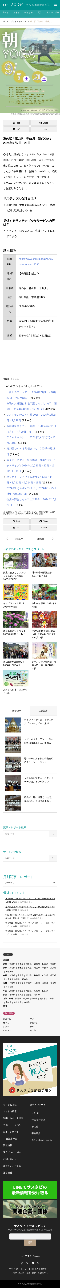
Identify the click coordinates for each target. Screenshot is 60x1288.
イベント (7, 1030)
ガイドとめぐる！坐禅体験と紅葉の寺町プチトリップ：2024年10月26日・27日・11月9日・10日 (31, 466)
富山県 (20, 975)
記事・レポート (11, 1131)
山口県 (45, 991)
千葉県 (45, 968)
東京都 (53, 968)
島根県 (20, 991)
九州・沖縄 (8, 998)
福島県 (53, 964)
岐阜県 (8, 979)
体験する (28, 12)
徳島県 (12, 995)
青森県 (12, 964)
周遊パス (7, 1019)
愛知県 (25, 979)
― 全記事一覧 (10, 1138)
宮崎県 (8, 1002)
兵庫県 (45, 983)
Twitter (27, 1263)
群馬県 (29, 968)
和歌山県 (9, 987)
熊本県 (43, 998)
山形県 (45, 964)
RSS (38, 1263)
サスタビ (23, 1284)
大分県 (51, 998)
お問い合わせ (10, 1159)
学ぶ (32, 1019)
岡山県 (29, 991)
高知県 (37, 995)
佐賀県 (26, 998)
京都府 (29, 983)
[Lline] (16, 129)
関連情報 (7, 1145)
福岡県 (18, 998)
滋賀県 (20, 983)
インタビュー (38, 1113)
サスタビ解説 (38, 1120)
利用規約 (34, 1269)
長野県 (53, 975)
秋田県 (29, 964)
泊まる (16, 12)
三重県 (12, 983)
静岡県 (17, 979)
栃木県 (20, 968)
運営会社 (7, 1172)
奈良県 (53, 983)
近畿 (5, 983)
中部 (5, 975)
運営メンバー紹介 (12, 1152)
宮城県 (37, 964)
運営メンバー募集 (12, 1165)
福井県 (37, 975)
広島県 (37, 991)
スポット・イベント (13, 1125)
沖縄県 (27, 1002)
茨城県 (12, 968)
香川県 (20, 995)
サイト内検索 (10, 1111)
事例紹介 (36, 1133)
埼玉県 (37, 968)
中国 (5, 991)
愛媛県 (29, 995)
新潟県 (12, 975)
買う (40, 12)
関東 (5, 968)
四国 (5, 995)
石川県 (29, 975)
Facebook (33, 1263)
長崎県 (34, 998)
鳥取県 (12, 991)
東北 (5, 964)
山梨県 (45, 975)
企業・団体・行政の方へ (37, 1273)
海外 (5, 1006)
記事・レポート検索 (13, 1118)
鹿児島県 (17, 1002)
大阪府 (37, 983)
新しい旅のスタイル (42, 1140)
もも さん (15, 379)
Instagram (22, 1263)
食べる (5, 12)
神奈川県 (9, 971)
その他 (33, 1030)
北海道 (6, 960)
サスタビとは (10, 1104)
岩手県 (20, 964)
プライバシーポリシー (18, 1269)
